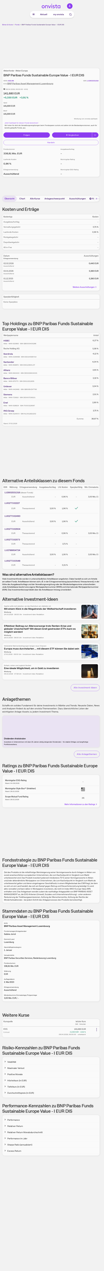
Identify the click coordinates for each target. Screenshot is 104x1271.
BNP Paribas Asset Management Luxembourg (30, 83)
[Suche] (70, 14)
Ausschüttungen (77, 198)
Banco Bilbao (10, 378)
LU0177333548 (12, 560)
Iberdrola (8, 353)
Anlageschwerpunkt (54, 198)
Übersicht (10, 198)
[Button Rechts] (95, 135)
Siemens (7, 394)
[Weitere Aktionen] (96, 1030)
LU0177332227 (12, 503)
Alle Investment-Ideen (85, 687)
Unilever (7, 386)
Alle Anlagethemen (87, 754)
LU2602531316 (12, 492)
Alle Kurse (35, 198)
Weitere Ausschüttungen (85, 287)
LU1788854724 (12, 550)
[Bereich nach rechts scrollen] (97, 199)
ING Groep (8, 410)
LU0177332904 (12, 529)
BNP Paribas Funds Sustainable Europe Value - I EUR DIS (43, 25)
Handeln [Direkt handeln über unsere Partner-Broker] (51, 142)
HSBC (6, 340)
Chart (22, 198)
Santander (8, 362)
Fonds (17, 25)
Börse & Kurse (7, 25)
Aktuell (43, 14)
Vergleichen (72, 135)
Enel (5, 402)
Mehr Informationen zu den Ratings (80, 804)
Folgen (26, 135)
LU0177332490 (12, 516)
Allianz (6, 370)
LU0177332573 (12, 539)
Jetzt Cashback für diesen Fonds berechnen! (21, 123)
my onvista (58, 14)
